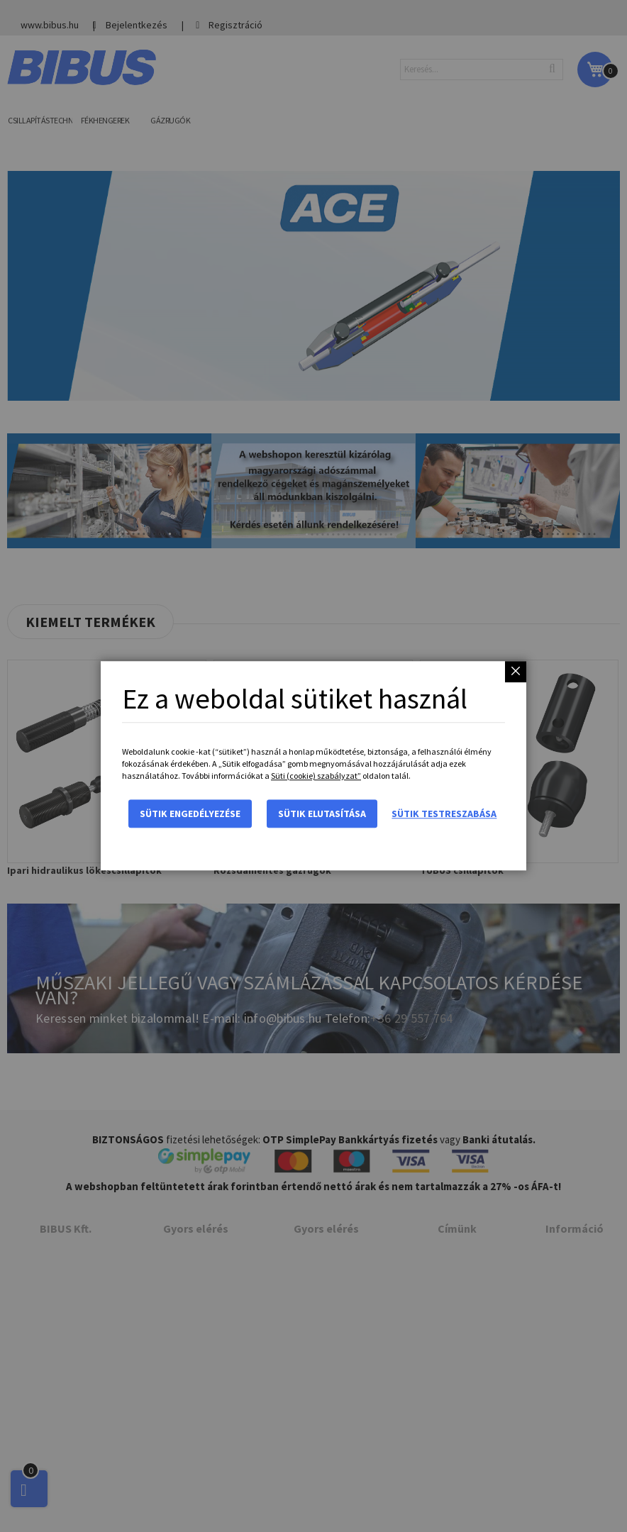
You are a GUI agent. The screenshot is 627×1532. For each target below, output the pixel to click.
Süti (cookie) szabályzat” (316, 776)
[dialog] (313, 766)
